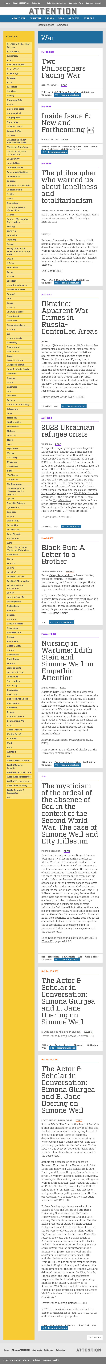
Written (35, 18)
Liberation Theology (18, 404)
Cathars (55, 146)
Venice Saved (14, 734)
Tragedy (11, 712)
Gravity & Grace (15, 311)
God (43, 956)
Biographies (13, 117)
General (11, 294)
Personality (13, 529)
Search (98, 3)
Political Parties (15, 576)
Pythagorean (14, 601)
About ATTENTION (21, 3)
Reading (11, 610)
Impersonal (13, 347)
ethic (10, 258)
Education (12, 235)
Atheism (11, 77)
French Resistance (17, 285)
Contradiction (14, 189)
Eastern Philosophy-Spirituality (18, 220)
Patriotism (13, 520)
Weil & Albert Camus (18, 760)
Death (10, 198)
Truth (10, 725)
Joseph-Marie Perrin (18, 369)
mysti (10, 444)
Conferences (13, 176)
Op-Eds (10, 498)
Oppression (13, 507)
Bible (10, 104)
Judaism (11, 373)
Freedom (11, 280)
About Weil (19, 18)
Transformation (16, 716)
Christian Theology (17, 147)
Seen (61, 18)
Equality (11, 239)
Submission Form (76, 3)
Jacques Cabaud (15, 364)
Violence (11, 738)
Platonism (12, 554)
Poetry (10, 567)
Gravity (67, 1045)
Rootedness (13, 654)
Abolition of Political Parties (18, 45)
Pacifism (11, 511)
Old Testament (14, 484)
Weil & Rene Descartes (19, 776)
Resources (12, 628)
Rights (10, 650)
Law (9, 391)
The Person (13, 703)
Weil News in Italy (71, 149)
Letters (11, 400)
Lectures (11, 395)
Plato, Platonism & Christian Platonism (18, 548)
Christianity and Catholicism (16, 152)
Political (11, 572)
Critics (10, 194)
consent (11, 180)
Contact (89, 3)
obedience (12, 475)
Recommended (46, 24)
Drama (10, 214)
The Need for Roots (17, 698)
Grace (10, 302)
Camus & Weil (14, 130)
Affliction (47, 1045)
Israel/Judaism (15, 360)
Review (11, 636)
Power (10, 592)
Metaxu (11, 431)
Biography (12, 122)
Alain (10, 60)
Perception (13, 525)
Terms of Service (51, 1360)
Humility (12, 342)
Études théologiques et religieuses (68, 937)
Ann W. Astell (49, 749)
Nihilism (12, 461)
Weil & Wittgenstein (18, 781)
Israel (10, 355)
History (11, 329)
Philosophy (13, 538)
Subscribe (36, 3)
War (76, 92)
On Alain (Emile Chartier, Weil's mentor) (15, 491)
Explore (89, 18)
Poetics (11, 563)
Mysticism (54, 956)
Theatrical (83, 1325)
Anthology (12, 73)
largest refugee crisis (53, 493)
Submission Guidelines (56, 3)
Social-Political (15, 672)
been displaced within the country (68, 465)
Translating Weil (71, 146)
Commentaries (15, 167)
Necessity (79, 1045)
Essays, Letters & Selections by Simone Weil (18, 251)
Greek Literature (16, 325)
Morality (12, 435)
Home (7, 3)
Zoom (66, 1312)
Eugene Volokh (59, 612)
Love (9, 413)
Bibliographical (15, 108)
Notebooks (12, 466)
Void (9, 742)
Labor (10, 382)
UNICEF (61, 482)
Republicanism (15, 623)
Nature (10, 453)
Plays (10, 558)
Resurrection (14, 632)
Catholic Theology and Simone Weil (16, 141)
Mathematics (14, 422)
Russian (80, 348)
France (10, 276)
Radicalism (13, 606)
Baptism (11, 91)
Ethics (10, 263)
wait (9, 747)
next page (94, 1338)
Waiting (11, 751)
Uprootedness (14, 729)
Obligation (12, 479)
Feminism (12, 267)
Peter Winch (13, 534)
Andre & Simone (15, 64)
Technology (13, 689)
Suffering (92, 1045)
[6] (55, 496)
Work (10, 797)
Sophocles (12, 676)
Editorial (12, 230)
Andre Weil (13, 69)
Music (10, 439)
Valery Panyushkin (60, 575)
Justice (11, 378)
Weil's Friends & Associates (15, 791)
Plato (9, 542)
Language (12, 386)
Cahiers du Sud (15, 126)
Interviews (56, 1325)
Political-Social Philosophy (56, 92)
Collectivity (13, 158)
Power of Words (15, 597)
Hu (8, 333)
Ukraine (46, 362)
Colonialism (13, 163)
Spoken (49, 18)
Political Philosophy (18, 581)
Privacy (36, 1360)
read (64, 85)
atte (9, 82)
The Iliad (46, 406)
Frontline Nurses (64, 762)
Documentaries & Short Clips (16, 208)
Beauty (45, 146)
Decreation (12, 203)
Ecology (11, 226)
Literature (12, 408)
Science (11, 663)
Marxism (12, 417)
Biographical (14, 113)
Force (58, 1045)
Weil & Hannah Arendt (61, 280)
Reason (11, 614)
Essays (10, 244)
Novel (10, 470)
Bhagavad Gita (14, 100)
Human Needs (14, 338)
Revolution (13, 641)
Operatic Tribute (16, 503)
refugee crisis (74, 448)
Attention (47, 762)
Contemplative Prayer (18, 185)
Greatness (12, 320)
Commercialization (17, 172)
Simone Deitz (14, 667)
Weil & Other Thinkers (19, 772)
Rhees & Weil (14, 645)
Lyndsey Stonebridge (83, 214)
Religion (11, 619)
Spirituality (69, 956)
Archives (74, 18)
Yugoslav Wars (62, 500)
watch (70, 571)
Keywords (62, 24)
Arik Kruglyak (76, 598)
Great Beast (13, 316)
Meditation (13, 426)
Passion (11, 516)
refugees (46, 458)
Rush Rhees (13, 659)
